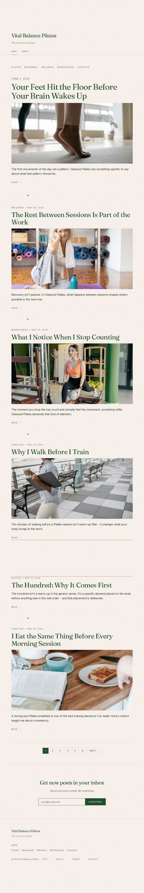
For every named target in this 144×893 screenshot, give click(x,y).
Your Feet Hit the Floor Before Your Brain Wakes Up (64, 91)
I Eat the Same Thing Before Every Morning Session (62, 639)
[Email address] (61, 801)
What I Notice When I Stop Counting (65, 337)
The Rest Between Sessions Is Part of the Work (70, 218)
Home (14, 51)
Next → (94, 750)
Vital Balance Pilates (33, 35)
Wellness (47, 67)
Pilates (16, 67)
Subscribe (95, 802)
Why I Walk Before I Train (50, 452)
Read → (16, 182)
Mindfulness (65, 67)
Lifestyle (83, 67)
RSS (45, 859)
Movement (31, 67)
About (25, 51)
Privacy (93, 859)
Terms (76, 859)
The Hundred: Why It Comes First (61, 585)
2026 (14, 845)
